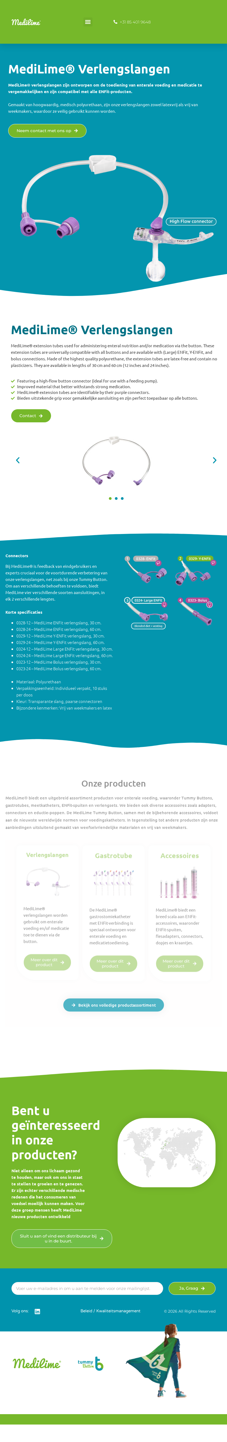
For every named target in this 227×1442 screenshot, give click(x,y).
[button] (87, 21)
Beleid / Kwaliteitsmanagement (110, 1311)
